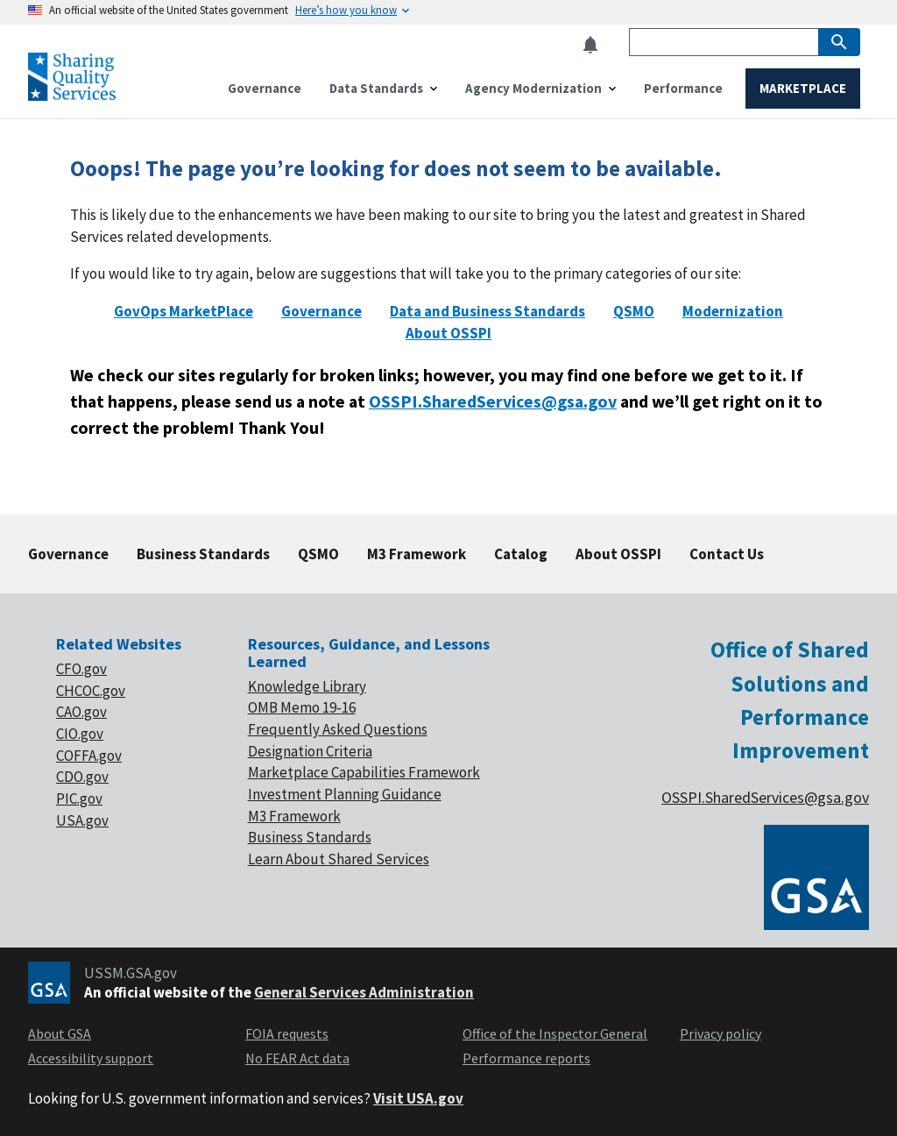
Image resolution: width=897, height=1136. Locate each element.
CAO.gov (81, 711)
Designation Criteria (310, 751)
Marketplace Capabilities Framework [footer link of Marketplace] (364, 772)
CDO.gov (82, 776)
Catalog (520, 554)
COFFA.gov (89, 755)
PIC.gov (79, 798)
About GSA (59, 1033)
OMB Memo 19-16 (302, 707)
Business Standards (203, 554)
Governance (321, 311)
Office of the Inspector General (555, 1033)
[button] (595, 45)
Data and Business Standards (487, 311)
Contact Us (726, 554)
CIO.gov (79, 733)
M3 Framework (416, 554)
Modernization (732, 311)
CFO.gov (81, 668)
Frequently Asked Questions (337, 729)
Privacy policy (720, 1033)
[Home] (72, 93)
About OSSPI (448, 333)
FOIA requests (286, 1033)
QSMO (633, 311)
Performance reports (526, 1058)
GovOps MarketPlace (183, 311)
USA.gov (82, 820)
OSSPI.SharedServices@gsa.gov (493, 401)
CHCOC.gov (90, 690)
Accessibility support (90, 1058)
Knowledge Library (307, 686)
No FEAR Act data (297, 1058)
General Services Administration (364, 992)
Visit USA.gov (418, 1098)
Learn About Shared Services (338, 859)
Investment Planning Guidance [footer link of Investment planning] (344, 794)
